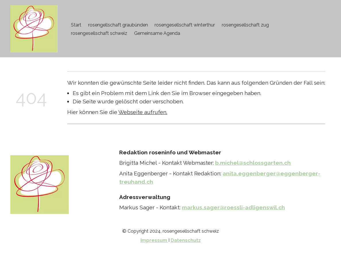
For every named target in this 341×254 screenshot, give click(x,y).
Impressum (154, 240)
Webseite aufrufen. (142, 112)
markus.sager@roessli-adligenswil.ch (233, 207)
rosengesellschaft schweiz (99, 33)
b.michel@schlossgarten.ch (253, 163)
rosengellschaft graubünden (118, 25)
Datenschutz (186, 240)
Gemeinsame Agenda (157, 33)
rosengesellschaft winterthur (185, 25)
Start (76, 25)
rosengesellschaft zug (245, 25)
